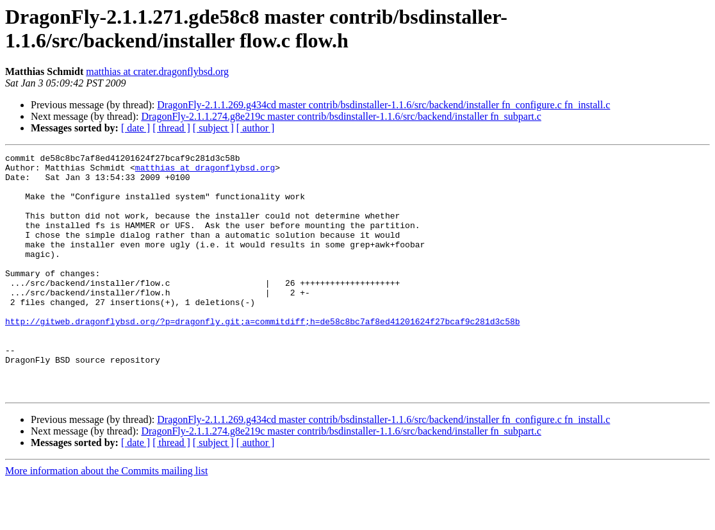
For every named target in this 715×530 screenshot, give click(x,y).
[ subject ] (213, 127)
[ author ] (255, 127)
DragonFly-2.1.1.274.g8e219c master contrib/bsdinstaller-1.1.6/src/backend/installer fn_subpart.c (341, 116)
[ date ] (135, 127)
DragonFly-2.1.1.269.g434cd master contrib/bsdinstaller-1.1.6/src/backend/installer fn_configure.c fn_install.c (383, 104)
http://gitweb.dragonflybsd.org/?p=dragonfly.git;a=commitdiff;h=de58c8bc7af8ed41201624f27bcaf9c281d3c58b (262, 355)
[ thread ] (171, 127)
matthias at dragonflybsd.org (205, 171)
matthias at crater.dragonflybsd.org (157, 71)
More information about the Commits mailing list (106, 518)
